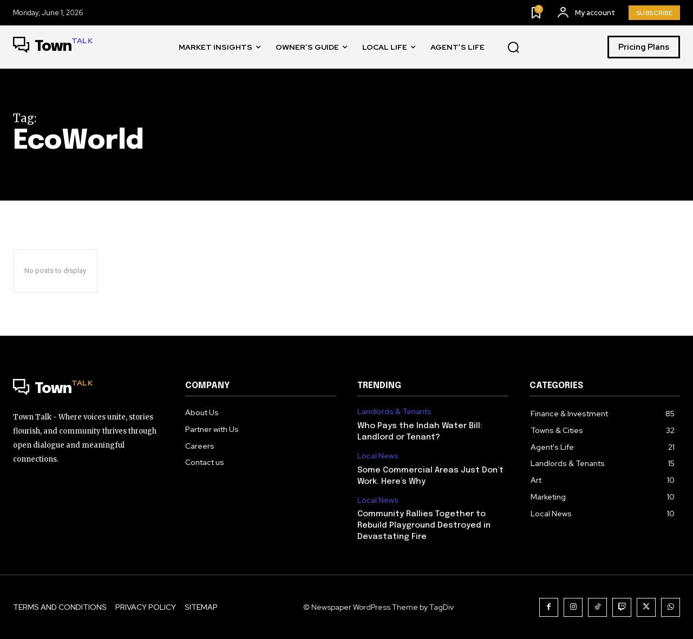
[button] (513, 47)
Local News (377, 456)
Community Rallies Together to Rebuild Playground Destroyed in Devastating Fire (424, 525)
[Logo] (53, 47)
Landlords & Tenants (394, 411)
